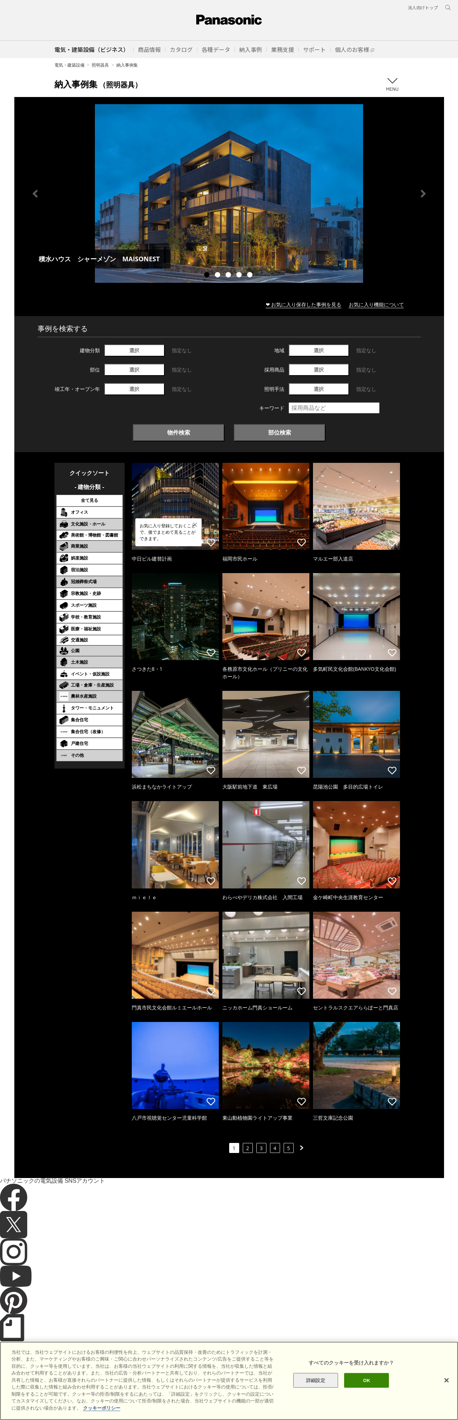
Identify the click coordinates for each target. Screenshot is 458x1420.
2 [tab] (218, 275)
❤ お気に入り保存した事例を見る (304, 304)
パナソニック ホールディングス (184, 1402)
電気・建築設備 (69, 65)
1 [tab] (207, 275)
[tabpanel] (229, 193)
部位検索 (279, 432)
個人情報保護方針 (128, 1402)
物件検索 (178, 432)
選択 (134, 350)
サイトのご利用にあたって (32, 1402)
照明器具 (100, 65)
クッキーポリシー (84, 1402)
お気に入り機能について (376, 304)
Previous (35, 193)
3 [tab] (229, 275)
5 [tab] (250, 275)
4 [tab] (240, 275)
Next (423, 193)
